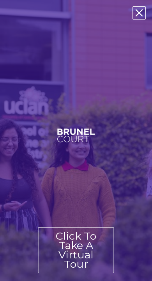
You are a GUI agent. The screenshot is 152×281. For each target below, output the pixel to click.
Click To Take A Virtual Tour (76, 249)
